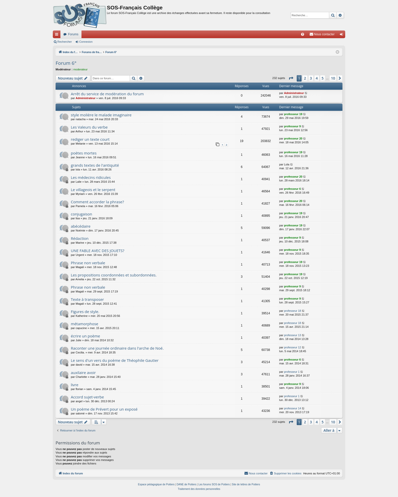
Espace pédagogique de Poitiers (156, 484)
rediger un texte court (90, 139)
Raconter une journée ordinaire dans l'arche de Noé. (117, 348)
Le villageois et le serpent (93, 189)
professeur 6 (292, 188)
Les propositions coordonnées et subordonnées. (114, 274)
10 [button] (333, 78)
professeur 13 (292, 335)
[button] (291, 78)
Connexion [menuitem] (342, 35)
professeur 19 (293, 114)
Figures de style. (85, 311)
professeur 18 (292, 310)
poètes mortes (83, 153)
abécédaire (80, 226)
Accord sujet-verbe (87, 396)
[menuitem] (302, 34)
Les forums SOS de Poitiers (214, 484)
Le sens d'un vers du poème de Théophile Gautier (115, 360)
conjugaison (81, 213)
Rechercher (64, 41)
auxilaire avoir (83, 372)
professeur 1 (292, 371)
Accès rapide (57, 35)
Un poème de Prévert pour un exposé (104, 409)
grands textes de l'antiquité (95, 165)
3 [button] (311, 78)
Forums (73, 34)
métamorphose (84, 323)
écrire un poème (85, 335)
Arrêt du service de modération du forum (107, 93)
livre (74, 384)
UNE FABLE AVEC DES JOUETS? (97, 250)
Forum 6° (66, 63)
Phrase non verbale (88, 262)
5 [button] (323, 78)
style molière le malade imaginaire (101, 114)
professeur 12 (292, 347)
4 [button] (317, 78)
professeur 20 (293, 138)
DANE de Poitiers (186, 484)
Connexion (86, 41)
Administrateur (85, 98)
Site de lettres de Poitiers (246, 484)
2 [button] (305, 78)
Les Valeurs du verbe (89, 127)
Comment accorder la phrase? (97, 201)
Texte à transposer (87, 299)
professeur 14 (292, 408)
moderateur (80, 69)
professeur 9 (292, 126)
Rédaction (80, 238)
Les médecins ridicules (91, 177)
